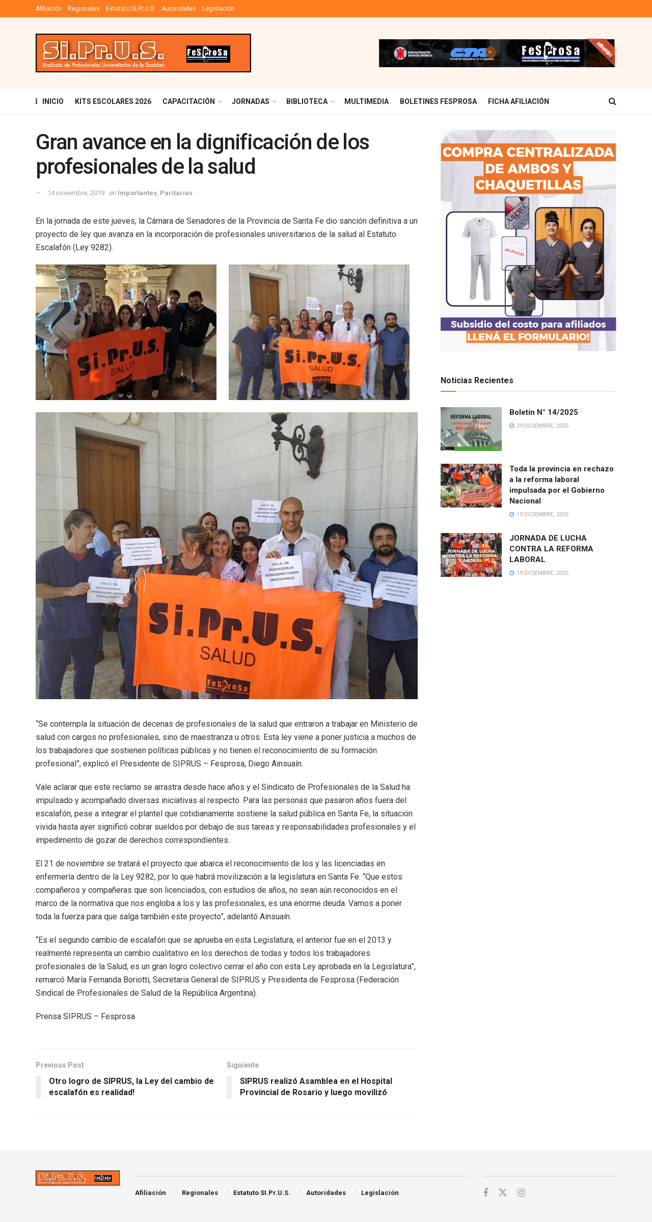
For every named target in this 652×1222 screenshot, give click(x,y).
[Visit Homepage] (143, 53)
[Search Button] (612, 101)
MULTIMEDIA (366, 101)
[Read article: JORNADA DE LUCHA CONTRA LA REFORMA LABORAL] (471, 555)
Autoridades (178, 8)
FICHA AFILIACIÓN (518, 101)
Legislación (218, 8)
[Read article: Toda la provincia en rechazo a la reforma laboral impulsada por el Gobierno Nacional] (471, 486)
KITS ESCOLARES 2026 (113, 101)
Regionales (84, 8)
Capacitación (188, 101)
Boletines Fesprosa (438, 101)
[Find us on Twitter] (502, 1193)
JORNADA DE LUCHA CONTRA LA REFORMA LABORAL (551, 549)
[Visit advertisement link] (496, 53)
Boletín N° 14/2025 (543, 412)
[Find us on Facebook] (485, 1193)
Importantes (137, 193)
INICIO (50, 101)
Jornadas (250, 101)
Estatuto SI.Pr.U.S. (130, 8)
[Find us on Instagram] (521, 1193)
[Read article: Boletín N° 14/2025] (471, 429)
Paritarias (176, 193)
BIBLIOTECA (307, 101)
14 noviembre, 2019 (75, 193)
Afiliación (49, 8)
